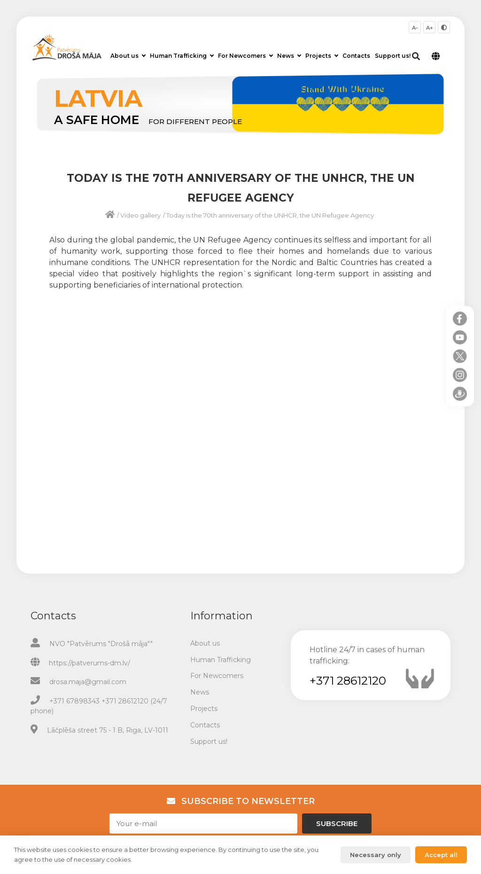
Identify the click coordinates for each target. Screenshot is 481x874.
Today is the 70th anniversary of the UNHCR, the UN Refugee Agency (270, 215)
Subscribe (336, 823)
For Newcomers (245, 55)
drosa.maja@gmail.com (87, 682)
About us (128, 55)
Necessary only (375, 854)
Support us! (393, 55)
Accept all (441, 854)
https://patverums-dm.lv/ (89, 663)
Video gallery (140, 215)
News (289, 55)
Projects (321, 55)
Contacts (356, 55)
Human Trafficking (182, 55)
